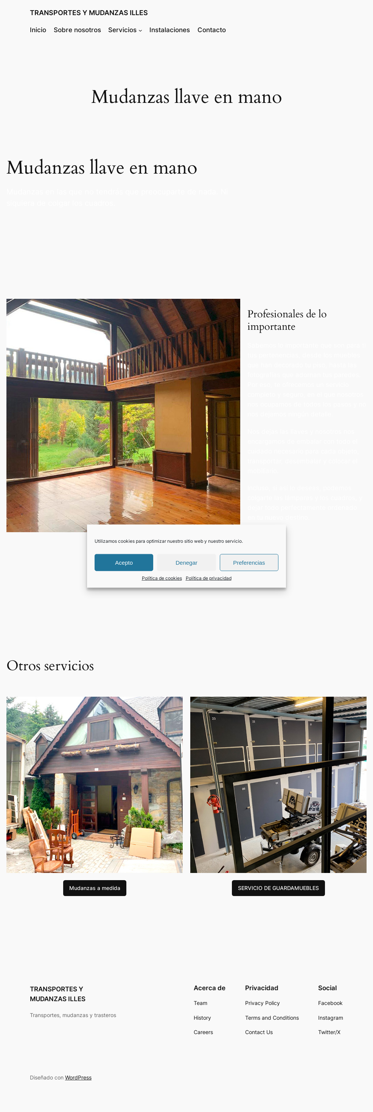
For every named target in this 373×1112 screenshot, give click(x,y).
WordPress (78, 1077)
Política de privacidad (209, 578)
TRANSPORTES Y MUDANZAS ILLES (89, 13)
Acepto (124, 562)
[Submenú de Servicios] (140, 30)
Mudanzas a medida (94, 888)
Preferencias (249, 562)
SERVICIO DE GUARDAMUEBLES (278, 888)
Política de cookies (162, 578)
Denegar (186, 562)
